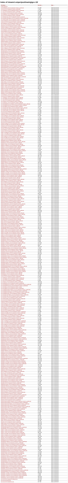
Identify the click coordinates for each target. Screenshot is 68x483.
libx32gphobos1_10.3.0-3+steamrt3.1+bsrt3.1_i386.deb (12, 258)
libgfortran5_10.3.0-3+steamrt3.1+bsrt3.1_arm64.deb (11, 55)
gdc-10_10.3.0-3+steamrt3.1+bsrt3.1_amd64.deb (11, 310)
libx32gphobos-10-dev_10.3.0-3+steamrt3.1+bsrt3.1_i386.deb (13, 255)
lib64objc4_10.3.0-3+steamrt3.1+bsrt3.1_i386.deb (11, 167)
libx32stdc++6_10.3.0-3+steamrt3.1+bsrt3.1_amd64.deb (12, 476)
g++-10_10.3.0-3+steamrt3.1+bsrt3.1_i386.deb (10, 100)
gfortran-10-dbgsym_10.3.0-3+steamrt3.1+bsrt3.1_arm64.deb (13, 27)
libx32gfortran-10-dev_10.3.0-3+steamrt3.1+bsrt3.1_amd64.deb (13, 449)
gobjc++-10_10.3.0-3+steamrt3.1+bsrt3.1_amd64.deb (11, 323)
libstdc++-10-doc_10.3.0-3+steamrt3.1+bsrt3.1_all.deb (12, 431)
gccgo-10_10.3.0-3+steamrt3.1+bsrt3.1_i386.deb (10, 118)
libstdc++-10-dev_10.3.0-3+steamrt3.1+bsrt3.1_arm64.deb (12, 85)
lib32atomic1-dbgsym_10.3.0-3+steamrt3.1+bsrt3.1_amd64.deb (13, 329)
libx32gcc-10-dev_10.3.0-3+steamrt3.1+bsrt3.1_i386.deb (12, 241)
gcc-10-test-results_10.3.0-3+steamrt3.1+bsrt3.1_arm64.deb (13, 19)
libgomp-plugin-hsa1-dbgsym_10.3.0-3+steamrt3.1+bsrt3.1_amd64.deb (15, 403)
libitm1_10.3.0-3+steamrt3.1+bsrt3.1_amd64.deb (10, 420)
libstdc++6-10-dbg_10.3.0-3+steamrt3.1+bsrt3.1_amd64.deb (13, 433)
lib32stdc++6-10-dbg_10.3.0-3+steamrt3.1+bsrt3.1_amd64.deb (13, 362)
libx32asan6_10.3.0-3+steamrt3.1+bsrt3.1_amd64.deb (12, 440)
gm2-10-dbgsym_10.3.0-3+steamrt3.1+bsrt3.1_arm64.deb (12, 29)
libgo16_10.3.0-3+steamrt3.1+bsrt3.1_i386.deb (10, 209)
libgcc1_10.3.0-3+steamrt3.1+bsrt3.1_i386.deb (10, 188)
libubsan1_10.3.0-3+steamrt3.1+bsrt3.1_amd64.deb (11, 438)
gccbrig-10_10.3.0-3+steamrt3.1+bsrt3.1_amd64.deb (11, 302)
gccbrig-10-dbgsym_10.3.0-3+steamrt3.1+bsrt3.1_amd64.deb (13, 301)
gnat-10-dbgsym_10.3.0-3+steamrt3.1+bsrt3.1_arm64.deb (12, 31)
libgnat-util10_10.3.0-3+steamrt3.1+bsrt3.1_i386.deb (11, 206)
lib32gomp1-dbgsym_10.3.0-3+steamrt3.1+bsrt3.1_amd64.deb (13, 344)
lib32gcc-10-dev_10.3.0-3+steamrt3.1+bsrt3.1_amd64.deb (12, 332)
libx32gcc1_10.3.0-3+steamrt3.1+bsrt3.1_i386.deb (11, 245)
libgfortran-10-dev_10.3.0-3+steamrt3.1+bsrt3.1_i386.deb (12, 193)
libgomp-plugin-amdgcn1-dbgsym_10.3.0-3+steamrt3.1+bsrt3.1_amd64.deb (16, 401)
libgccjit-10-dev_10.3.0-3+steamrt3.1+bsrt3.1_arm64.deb (12, 50)
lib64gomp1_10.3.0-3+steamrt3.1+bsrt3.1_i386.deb (11, 157)
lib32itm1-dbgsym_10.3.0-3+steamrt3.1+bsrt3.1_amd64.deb (13, 350)
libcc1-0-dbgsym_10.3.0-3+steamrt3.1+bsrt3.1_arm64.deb (12, 44)
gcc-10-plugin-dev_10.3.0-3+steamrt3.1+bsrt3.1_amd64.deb (13, 296)
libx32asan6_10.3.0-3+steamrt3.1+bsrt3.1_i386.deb (11, 237)
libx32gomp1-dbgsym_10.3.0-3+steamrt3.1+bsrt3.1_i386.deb (13, 253)
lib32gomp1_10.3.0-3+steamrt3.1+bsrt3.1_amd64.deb (11, 345)
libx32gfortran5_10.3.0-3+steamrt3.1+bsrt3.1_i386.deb (12, 249)
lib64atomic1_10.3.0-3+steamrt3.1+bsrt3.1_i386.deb (11, 142)
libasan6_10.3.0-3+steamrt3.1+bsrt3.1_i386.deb (10, 177)
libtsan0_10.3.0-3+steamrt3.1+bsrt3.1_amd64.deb (11, 437)
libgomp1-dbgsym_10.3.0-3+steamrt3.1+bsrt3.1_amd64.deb (13, 409)
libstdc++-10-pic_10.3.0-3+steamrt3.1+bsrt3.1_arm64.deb (12, 87)
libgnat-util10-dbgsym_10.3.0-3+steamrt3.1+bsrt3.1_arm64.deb (13, 66)
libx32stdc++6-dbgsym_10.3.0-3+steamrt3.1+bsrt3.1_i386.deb (13, 271)
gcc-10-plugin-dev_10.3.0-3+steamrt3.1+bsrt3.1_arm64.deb (13, 16)
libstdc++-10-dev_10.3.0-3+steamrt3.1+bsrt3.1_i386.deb (12, 229)
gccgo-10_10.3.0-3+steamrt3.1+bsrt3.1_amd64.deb (11, 306)
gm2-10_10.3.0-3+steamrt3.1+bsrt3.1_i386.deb (10, 128)
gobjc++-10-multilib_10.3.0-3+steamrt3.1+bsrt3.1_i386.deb (12, 133)
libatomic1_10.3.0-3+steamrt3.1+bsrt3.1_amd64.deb (11, 370)
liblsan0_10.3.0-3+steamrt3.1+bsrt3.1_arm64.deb (11, 80)
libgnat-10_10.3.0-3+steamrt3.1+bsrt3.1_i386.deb (11, 202)
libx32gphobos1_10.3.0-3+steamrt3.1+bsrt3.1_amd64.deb (12, 460)
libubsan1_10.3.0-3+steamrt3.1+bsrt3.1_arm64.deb (11, 93)
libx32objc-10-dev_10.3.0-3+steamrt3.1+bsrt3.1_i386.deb (12, 262)
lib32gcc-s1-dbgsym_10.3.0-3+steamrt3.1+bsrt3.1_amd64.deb (13, 333)
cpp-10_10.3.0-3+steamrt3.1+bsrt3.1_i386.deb (10, 96)
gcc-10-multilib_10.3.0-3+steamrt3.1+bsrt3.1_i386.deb (12, 106)
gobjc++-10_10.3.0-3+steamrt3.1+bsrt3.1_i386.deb (11, 135)
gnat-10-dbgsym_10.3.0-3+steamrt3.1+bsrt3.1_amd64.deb (12, 318)
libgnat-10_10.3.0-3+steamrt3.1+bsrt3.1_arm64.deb (11, 62)
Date (52, 5)
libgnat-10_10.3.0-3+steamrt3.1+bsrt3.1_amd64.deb (11, 393)
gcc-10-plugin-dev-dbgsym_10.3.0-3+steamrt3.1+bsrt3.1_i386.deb (14, 107)
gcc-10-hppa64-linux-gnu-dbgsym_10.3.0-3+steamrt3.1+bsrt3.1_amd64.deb (16, 284)
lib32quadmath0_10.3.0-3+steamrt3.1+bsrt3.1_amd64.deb (12, 359)
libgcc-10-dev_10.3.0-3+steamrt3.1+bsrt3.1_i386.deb (11, 184)
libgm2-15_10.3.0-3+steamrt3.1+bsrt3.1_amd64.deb (11, 390)
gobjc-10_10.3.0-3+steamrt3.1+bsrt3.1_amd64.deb (11, 327)
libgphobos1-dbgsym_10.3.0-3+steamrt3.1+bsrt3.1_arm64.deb (13, 76)
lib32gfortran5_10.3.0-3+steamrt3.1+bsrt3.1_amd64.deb (12, 340)
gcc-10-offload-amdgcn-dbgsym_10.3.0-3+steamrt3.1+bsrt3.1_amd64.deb (15, 289)
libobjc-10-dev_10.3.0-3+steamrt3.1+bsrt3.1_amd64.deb (12, 423)
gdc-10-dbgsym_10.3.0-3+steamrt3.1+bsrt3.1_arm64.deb (12, 23)
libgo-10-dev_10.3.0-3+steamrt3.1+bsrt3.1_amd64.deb (12, 398)
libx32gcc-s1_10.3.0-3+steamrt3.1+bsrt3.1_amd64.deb (12, 446)
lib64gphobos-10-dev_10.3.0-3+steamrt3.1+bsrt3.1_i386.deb (13, 158)
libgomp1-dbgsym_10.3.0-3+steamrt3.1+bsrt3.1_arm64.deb (13, 72)
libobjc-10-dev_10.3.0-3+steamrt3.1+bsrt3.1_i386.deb (11, 223)
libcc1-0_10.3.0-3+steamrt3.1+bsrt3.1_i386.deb (10, 183)
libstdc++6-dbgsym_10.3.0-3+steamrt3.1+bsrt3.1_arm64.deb (13, 90)
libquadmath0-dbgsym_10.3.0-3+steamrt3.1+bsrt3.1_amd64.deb (14, 427)
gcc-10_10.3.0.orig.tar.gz (6, 480)
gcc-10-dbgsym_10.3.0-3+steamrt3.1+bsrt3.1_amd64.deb (12, 283)
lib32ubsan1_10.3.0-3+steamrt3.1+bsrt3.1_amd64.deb (12, 366)
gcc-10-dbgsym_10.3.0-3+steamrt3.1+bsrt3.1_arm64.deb (12, 14)
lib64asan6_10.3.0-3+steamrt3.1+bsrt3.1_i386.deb (11, 140)
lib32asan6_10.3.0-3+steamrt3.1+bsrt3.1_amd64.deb (11, 328)
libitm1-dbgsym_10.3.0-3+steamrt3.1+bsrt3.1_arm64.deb (12, 79)
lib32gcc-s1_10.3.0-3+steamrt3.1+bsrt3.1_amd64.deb (11, 335)
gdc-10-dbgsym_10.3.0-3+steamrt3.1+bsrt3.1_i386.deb (12, 119)
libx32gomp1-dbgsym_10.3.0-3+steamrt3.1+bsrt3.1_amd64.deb (13, 455)
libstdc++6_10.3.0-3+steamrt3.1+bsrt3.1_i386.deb (11, 235)
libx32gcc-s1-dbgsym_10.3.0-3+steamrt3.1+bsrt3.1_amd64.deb (13, 445)
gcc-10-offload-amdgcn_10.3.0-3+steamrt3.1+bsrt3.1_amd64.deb (14, 290)
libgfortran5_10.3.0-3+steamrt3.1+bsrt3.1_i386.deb (11, 196)
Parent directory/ (4, 6)
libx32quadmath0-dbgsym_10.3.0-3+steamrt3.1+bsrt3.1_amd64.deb (14, 470)
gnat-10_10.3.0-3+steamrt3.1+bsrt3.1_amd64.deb (11, 319)
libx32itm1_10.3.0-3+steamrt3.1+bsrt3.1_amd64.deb (11, 463)
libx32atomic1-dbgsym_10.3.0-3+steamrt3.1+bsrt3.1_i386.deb (13, 238)
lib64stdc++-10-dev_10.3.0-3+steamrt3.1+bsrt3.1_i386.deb (12, 171)
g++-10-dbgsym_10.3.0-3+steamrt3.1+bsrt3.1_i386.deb (12, 97)
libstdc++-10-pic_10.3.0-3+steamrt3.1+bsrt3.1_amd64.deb (12, 432)
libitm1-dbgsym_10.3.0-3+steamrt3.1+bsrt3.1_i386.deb (12, 220)
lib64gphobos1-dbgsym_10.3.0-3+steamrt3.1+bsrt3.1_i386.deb (13, 159)
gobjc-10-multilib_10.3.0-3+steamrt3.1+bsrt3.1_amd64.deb (12, 325)
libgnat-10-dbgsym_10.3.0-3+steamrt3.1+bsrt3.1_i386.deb (12, 201)
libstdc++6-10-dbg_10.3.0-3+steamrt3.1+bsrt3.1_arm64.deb (13, 89)
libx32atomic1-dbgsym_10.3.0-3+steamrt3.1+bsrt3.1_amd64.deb (14, 441)
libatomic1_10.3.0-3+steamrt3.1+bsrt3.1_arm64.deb (11, 40)
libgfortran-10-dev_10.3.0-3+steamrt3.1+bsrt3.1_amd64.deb (13, 384)
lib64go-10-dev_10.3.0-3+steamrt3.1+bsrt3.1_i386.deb (12, 153)
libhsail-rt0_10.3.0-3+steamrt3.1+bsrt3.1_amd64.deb (11, 418)
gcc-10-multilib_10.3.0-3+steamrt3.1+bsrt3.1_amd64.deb (12, 288)
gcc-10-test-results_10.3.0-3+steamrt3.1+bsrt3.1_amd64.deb (13, 298)
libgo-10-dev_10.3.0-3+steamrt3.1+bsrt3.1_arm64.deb (12, 68)
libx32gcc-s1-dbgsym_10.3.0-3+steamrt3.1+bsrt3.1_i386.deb (13, 242)
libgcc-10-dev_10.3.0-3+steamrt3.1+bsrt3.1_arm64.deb (12, 45)
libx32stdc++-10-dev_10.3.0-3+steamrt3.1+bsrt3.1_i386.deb (13, 268)
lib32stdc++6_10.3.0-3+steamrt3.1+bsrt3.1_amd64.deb (12, 364)
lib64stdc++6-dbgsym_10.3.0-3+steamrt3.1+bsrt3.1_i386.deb (13, 174)
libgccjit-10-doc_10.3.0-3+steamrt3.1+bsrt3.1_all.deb (11, 380)
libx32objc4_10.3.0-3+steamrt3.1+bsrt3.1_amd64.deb (11, 468)
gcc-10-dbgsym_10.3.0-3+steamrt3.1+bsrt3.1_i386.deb (12, 102)
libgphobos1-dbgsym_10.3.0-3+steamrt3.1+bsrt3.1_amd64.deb (13, 412)
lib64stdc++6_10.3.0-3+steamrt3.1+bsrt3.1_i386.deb (11, 175)
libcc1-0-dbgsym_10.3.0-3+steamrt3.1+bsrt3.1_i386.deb (12, 181)
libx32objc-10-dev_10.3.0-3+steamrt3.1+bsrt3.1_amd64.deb (13, 466)
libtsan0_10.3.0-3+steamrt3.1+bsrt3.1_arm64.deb (11, 92)
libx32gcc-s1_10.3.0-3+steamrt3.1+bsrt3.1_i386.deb (11, 244)
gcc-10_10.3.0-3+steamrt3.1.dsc (7, 481)
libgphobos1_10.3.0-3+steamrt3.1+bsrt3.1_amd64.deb (12, 414)
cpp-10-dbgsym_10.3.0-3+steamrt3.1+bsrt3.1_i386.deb (12, 94)
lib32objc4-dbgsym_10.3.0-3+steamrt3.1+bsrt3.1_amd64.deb (13, 355)
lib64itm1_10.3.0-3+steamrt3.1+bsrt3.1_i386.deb (10, 163)
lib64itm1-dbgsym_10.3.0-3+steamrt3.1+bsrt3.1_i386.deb (12, 162)
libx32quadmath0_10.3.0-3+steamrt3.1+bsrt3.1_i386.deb (12, 267)
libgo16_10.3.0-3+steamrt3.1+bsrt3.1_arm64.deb (11, 70)
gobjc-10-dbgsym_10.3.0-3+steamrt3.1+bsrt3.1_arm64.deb (12, 37)
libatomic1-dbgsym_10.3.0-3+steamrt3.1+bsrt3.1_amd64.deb (13, 368)
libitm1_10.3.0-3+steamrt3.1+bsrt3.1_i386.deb (10, 222)
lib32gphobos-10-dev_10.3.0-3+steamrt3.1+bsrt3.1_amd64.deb (13, 346)
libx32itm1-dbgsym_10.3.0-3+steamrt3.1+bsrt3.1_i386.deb (12, 259)
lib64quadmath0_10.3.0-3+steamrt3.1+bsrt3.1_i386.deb (12, 170)
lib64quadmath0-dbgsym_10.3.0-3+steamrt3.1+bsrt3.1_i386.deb (14, 168)
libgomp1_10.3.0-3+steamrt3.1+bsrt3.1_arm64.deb (11, 71)
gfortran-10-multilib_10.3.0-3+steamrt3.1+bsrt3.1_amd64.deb (13, 312)
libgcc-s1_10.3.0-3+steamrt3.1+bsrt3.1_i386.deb (10, 187)
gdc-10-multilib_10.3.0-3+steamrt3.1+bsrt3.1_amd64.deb (12, 309)
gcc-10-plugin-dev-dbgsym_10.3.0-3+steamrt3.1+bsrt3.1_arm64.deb (14, 18)
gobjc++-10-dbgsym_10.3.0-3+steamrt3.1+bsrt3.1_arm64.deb (13, 35)
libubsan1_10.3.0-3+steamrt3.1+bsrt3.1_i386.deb (11, 236)
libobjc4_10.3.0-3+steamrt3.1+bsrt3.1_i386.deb (10, 225)
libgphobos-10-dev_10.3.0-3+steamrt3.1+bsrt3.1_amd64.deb (13, 411)
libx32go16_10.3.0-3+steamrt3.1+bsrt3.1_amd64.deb (11, 454)
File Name (3, 5)
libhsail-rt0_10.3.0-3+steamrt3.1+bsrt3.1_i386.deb (11, 219)
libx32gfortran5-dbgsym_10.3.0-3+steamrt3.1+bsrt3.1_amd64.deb (14, 450)
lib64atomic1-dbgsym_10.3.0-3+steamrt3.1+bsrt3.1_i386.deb (13, 141)
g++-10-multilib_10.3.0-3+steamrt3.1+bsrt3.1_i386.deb (12, 98)
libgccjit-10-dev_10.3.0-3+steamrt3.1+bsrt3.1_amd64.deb (12, 379)
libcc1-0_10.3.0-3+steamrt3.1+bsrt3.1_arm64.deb (11, 42)
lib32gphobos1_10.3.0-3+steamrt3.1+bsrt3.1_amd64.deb (12, 349)
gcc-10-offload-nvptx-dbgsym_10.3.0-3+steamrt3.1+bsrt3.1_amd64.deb (15, 292)
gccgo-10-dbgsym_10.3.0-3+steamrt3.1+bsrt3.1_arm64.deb (13, 20)
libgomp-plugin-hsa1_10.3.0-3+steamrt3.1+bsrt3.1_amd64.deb (13, 405)
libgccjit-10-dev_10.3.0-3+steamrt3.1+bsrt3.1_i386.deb (12, 189)
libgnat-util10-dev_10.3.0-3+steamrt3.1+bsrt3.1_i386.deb (12, 205)
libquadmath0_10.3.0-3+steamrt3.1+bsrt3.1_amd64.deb (12, 428)
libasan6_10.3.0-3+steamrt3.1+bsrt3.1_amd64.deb (11, 367)
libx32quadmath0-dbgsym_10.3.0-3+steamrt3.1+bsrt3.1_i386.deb (14, 266)
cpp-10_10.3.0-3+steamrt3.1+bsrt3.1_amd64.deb (11, 276)
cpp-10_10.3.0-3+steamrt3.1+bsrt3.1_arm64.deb (10, 9)
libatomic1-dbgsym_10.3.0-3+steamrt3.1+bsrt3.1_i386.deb (12, 179)
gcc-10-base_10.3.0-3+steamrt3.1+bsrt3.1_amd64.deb (12, 281)
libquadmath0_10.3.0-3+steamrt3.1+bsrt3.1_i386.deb (11, 228)
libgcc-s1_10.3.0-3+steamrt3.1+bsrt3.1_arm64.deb (11, 46)
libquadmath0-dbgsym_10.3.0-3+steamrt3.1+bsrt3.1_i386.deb (13, 227)
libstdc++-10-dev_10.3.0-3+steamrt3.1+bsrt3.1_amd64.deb (12, 429)
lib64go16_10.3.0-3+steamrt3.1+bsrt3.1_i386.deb (11, 154)
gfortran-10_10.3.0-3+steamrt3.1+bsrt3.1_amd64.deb (11, 314)
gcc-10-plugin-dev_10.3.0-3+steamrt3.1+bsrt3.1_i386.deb (12, 109)
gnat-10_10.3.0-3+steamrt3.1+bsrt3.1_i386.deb (10, 131)
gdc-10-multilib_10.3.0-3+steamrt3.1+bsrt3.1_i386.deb (12, 120)
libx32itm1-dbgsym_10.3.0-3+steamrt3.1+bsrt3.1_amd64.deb (13, 462)
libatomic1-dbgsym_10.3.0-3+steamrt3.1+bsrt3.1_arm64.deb (13, 41)
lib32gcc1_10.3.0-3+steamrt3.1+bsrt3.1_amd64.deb (11, 336)
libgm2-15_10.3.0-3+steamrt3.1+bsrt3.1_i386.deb (11, 200)
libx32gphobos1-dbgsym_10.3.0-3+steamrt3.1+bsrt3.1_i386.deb (14, 257)
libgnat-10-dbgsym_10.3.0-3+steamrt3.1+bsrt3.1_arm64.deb (13, 63)
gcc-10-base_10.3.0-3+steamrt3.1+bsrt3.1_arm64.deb (12, 13)
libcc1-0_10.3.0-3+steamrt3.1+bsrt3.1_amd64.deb (11, 372)
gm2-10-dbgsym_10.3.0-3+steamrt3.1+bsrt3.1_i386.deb (12, 127)
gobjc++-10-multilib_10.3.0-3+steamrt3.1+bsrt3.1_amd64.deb (13, 322)
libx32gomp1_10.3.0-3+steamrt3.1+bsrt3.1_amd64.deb (12, 457)
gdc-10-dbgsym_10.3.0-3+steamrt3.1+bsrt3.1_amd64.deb (12, 307)
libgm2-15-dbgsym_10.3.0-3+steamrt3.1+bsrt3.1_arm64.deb (13, 61)
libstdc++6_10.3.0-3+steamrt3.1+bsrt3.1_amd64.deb (11, 436)
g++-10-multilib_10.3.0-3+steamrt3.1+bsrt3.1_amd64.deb (12, 279)
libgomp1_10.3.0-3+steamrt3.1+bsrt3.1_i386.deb (10, 211)
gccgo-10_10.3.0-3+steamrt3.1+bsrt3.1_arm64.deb (11, 22)
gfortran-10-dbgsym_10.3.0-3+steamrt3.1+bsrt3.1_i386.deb (13, 123)
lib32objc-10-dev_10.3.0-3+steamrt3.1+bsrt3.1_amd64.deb (12, 354)
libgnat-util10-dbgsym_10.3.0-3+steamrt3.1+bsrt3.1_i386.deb (13, 203)
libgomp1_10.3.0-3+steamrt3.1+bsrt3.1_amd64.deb (11, 410)
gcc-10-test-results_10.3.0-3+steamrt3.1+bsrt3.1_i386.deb (12, 110)
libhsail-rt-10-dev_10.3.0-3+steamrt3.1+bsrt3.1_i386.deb (12, 216)
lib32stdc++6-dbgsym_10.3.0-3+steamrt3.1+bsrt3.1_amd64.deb (13, 363)
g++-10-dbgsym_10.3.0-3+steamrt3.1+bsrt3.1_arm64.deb (12, 10)
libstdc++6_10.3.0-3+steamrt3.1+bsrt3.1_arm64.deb (11, 88)
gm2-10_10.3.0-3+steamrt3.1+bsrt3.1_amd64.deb (11, 316)
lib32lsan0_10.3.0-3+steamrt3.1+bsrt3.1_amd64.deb (11, 353)
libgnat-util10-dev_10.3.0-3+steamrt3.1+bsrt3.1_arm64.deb (12, 67)
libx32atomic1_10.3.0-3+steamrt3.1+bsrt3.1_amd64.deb (12, 442)
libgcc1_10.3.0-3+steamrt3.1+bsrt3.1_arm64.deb (10, 49)
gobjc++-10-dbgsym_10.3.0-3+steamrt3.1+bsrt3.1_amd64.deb (13, 320)
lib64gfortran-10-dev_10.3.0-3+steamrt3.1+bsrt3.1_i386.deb (13, 149)
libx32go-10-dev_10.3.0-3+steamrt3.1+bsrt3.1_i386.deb (12, 250)
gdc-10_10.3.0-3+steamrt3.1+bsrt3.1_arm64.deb (10, 24)
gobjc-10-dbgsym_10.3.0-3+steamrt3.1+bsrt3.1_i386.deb (12, 136)
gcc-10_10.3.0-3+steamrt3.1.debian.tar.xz (9, 479)
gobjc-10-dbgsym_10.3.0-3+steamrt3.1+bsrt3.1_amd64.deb (13, 324)
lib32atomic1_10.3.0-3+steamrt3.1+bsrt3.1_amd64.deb (12, 331)
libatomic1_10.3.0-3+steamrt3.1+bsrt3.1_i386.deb (11, 180)
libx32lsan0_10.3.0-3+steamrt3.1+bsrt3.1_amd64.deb (11, 464)
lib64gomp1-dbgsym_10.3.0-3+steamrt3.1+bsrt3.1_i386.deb (13, 155)
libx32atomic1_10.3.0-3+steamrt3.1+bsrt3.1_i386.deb (11, 240)
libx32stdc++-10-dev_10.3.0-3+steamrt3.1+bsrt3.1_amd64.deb (13, 472)
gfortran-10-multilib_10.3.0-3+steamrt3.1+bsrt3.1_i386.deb (12, 124)
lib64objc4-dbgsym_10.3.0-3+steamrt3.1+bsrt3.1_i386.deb (12, 166)
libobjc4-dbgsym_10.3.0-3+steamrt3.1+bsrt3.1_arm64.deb (12, 83)
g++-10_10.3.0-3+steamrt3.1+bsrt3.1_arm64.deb (10, 11)
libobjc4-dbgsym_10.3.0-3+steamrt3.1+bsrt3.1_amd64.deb (12, 424)
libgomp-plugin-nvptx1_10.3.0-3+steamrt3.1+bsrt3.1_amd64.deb (14, 407)
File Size (39, 5)
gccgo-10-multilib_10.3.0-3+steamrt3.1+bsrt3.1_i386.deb (12, 116)
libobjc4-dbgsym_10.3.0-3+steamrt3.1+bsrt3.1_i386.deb (12, 224)
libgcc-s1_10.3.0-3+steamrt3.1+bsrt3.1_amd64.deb (11, 376)
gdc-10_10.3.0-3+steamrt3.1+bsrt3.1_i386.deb (10, 122)
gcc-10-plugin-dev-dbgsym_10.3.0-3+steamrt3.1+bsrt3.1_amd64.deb (14, 294)
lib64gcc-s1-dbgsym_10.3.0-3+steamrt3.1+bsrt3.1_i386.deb (13, 145)
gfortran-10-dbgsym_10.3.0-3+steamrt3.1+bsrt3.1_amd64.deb (13, 311)
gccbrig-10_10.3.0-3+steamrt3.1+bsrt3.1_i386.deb (11, 114)
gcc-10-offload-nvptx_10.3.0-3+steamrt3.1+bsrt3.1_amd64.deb (13, 293)
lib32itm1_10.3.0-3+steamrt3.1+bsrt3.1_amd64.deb (11, 351)
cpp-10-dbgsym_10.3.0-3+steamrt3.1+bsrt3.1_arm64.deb (12, 7)
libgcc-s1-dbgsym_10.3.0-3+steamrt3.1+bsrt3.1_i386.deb (12, 185)
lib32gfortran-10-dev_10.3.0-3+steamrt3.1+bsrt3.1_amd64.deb (13, 337)
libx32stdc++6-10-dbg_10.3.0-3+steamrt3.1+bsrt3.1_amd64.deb (13, 473)
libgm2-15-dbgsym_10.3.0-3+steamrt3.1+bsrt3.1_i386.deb (12, 198)
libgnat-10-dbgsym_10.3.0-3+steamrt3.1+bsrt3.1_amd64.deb (13, 392)
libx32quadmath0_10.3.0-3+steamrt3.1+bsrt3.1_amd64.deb (13, 471)
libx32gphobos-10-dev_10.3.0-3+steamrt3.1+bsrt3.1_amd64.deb (14, 458)
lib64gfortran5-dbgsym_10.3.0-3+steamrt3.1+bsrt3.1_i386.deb (13, 150)
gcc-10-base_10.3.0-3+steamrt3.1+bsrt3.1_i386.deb (11, 101)
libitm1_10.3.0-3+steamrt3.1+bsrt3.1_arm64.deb (10, 77)
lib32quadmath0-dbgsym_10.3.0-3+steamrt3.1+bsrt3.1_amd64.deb (14, 358)
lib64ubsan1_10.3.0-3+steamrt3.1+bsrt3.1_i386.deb (11, 176)
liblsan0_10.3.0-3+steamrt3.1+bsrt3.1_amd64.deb (11, 422)
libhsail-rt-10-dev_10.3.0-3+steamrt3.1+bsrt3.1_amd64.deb (12, 415)
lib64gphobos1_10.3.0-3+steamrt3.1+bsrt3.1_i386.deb (12, 161)
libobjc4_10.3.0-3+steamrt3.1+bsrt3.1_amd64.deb (11, 425)
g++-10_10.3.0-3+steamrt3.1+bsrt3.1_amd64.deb (11, 280)
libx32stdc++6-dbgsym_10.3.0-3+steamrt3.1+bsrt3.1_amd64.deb (14, 475)
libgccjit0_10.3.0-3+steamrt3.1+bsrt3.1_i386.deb (10, 192)
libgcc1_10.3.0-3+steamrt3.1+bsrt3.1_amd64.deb (11, 377)
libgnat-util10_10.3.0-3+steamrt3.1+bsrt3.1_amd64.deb (12, 397)
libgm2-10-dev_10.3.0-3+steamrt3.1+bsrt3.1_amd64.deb (12, 388)
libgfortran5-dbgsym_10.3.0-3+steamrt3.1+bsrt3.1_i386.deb (13, 194)
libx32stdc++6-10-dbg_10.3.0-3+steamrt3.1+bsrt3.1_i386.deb (13, 270)
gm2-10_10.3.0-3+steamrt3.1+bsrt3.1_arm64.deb (11, 28)
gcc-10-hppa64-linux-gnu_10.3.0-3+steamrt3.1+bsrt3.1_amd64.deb (14, 285)
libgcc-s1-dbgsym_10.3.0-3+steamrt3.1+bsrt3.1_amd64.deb (13, 375)
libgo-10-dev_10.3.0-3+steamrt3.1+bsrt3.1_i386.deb (11, 207)
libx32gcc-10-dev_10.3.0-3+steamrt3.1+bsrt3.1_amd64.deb (13, 444)
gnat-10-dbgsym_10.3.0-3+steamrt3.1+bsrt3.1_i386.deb (12, 129)
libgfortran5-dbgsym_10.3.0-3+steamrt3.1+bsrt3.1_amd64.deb (13, 385)
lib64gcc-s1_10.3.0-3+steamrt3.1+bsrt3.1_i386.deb (11, 146)
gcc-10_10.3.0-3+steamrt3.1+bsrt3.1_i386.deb (10, 111)
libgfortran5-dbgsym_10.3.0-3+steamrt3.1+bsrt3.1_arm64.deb (13, 57)
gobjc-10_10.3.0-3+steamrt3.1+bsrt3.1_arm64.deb (11, 36)
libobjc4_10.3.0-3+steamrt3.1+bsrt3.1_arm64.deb (11, 84)
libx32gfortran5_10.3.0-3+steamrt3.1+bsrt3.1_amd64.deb (12, 451)
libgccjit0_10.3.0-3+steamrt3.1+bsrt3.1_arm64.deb (11, 53)
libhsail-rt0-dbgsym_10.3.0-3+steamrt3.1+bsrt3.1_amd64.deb (13, 416)
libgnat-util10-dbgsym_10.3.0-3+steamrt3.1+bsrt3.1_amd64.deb (13, 394)
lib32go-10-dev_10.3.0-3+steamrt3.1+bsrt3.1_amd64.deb (12, 341)
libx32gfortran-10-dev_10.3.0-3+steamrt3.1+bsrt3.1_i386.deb (13, 246)
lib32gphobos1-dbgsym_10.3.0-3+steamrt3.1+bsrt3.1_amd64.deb (14, 348)
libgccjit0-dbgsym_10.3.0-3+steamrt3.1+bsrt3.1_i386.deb (12, 190)
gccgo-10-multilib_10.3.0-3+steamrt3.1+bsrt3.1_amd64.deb (13, 305)
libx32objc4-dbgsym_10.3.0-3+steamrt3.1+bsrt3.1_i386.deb (13, 263)
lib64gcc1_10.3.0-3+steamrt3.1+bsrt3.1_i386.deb (11, 148)
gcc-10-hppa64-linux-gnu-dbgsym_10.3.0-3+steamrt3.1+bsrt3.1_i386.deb (15, 103)
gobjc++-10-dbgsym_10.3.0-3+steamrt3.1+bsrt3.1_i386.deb (13, 132)
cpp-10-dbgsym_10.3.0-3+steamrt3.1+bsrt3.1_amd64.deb (12, 275)
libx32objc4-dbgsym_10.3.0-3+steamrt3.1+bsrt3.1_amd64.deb (13, 467)
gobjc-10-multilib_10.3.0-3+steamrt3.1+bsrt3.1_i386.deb (12, 137)
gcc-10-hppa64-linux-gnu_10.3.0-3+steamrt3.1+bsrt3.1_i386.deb (14, 105)
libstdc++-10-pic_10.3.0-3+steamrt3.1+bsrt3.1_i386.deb (12, 231)
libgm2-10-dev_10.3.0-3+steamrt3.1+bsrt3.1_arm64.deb (12, 58)
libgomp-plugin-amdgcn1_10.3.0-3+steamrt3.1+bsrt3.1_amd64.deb (14, 402)
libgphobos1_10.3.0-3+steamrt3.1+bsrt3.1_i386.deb (11, 215)
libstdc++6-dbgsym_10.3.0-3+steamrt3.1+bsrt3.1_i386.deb (12, 233)
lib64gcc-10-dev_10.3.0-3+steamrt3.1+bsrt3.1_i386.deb (12, 144)
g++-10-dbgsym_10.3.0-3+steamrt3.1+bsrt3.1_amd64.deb (12, 277)
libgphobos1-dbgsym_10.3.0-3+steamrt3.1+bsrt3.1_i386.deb (13, 214)
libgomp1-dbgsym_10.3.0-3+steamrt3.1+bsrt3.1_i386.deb (12, 210)
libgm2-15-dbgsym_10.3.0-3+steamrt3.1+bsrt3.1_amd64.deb (13, 389)
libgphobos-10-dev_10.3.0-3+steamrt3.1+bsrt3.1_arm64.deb (13, 74)
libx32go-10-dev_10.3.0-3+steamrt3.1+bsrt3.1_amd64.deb (12, 453)
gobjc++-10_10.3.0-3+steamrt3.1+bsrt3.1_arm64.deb (11, 33)
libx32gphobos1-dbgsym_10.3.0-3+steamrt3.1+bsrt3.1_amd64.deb (14, 459)
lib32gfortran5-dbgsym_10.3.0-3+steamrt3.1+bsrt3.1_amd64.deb (14, 338)
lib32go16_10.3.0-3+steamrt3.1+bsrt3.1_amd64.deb (11, 342)
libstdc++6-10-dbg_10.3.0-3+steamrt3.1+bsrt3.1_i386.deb (12, 232)
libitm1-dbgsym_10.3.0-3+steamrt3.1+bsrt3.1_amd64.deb (12, 419)
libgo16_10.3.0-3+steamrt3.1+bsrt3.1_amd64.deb (11, 399)
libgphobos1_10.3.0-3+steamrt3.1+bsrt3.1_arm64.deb (11, 75)
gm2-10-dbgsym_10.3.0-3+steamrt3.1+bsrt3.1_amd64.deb (12, 315)
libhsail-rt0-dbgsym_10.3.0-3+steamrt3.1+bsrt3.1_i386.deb (12, 218)
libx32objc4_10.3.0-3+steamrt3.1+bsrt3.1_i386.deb (11, 264)
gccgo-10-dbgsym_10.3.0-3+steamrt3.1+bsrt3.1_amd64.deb (13, 303)
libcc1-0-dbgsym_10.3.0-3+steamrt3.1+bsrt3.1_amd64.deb (12, 371)
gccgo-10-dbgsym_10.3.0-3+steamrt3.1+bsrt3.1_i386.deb (12, 115)
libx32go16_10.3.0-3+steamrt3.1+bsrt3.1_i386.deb (11, 251)
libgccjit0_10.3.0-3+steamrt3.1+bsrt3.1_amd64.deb (11, 383)
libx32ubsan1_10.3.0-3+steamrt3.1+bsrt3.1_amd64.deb (12, 477)
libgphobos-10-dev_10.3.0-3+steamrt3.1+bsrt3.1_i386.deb (12, 212)
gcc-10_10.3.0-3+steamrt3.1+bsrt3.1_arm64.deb (10, 15)
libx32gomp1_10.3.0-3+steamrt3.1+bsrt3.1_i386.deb (11, 254)
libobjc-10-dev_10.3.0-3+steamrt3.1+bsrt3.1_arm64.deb (12, 81)
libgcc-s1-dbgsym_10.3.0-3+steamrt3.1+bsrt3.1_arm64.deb (13, 48)
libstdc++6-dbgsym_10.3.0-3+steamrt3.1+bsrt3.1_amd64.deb (13, 435)
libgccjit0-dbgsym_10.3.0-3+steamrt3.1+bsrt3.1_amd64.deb (13, 381)
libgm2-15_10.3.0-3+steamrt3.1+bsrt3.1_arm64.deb (11, 59)
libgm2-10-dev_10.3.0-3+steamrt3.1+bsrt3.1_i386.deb (11, 197)
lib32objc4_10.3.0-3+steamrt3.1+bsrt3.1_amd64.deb (11, 357)
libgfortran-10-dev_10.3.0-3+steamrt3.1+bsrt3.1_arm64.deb (13, 54)
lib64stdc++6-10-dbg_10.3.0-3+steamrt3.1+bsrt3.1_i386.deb (13, 172)
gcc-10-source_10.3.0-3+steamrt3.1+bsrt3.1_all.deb (11, 297)
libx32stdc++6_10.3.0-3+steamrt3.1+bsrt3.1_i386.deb (11, 272)
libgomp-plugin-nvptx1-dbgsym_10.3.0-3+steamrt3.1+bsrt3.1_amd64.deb (15, 406)
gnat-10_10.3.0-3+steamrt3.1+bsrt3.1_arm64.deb (11, 32)
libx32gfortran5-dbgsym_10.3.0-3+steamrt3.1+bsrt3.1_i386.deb (13, 248)
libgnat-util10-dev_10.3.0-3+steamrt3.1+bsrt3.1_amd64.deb (13, 396)
